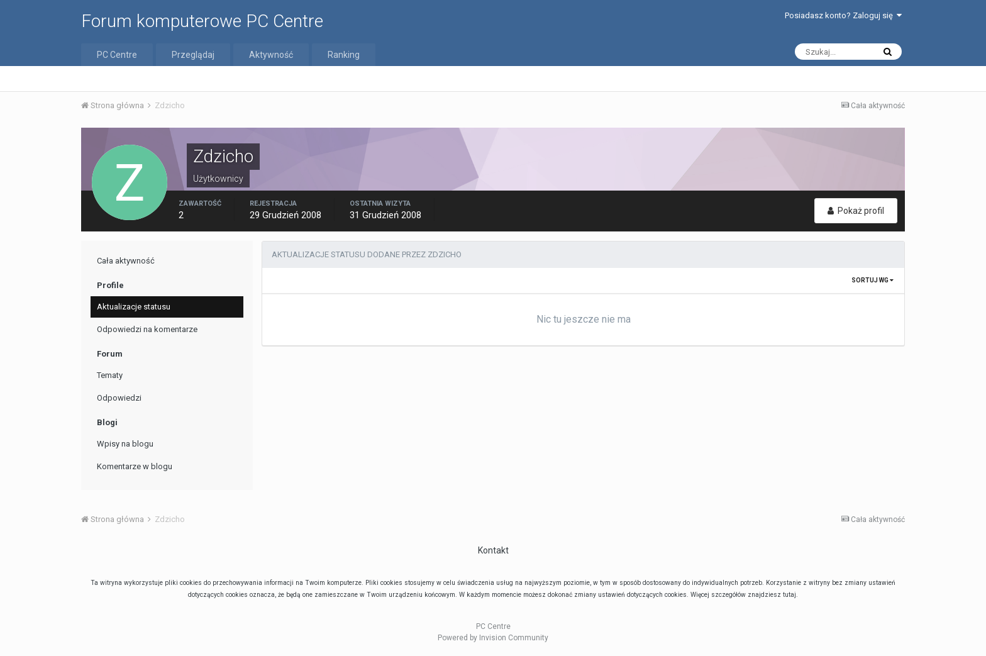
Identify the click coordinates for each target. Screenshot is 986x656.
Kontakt (493, 550)
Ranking (344, 55)
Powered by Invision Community (493, 637)
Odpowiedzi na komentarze (147, 329)
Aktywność (271, 55)
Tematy (110, 375)
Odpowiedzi (119, 398)
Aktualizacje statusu (133, 306)
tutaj (789, 595)
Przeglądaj (193, 55)
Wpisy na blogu (125, 443)
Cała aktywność (126, 260)
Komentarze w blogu (134, 466)
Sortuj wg (872, 280)
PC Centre (117, 55)
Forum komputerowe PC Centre (202, 21)
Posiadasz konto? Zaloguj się (843, 15)
